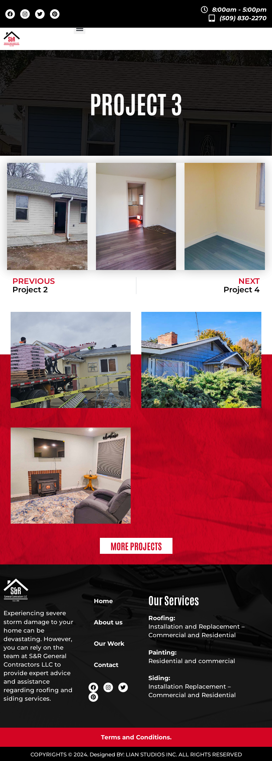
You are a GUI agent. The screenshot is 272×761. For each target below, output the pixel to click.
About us (108, 622)
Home (103, 601)
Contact (106, 664)
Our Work (109, 643)
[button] (79, 28)
